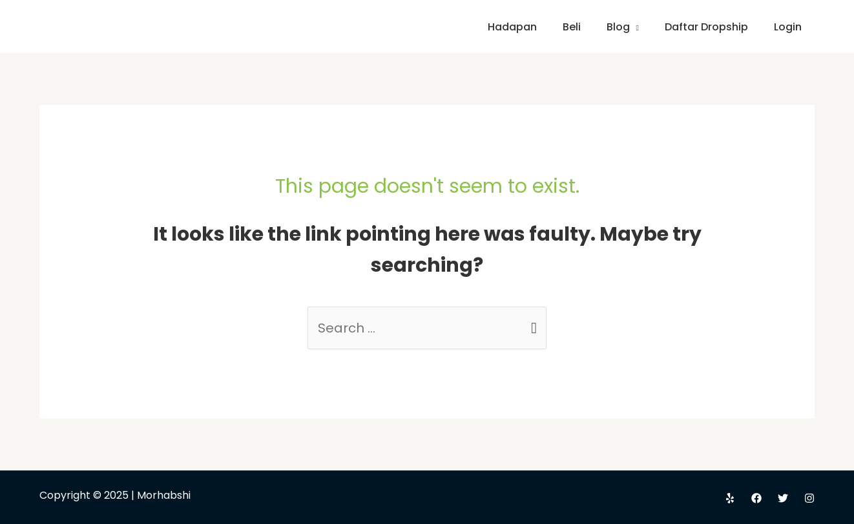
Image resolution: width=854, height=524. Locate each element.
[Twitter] (783, 498)
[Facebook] (756, 498)
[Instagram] (809, 498)
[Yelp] (730, 498)
